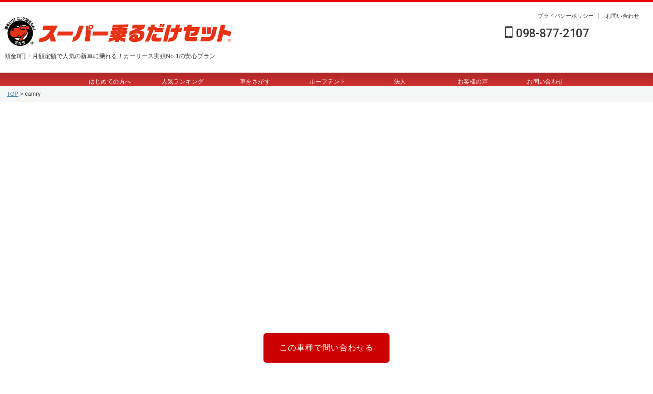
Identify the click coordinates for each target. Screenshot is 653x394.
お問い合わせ (622, 16)
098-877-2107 (547, 33)
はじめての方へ (110, 81)
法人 (400, 81)
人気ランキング (182, 81)
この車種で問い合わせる (326, 346)
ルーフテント (327, 81)
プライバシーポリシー (566, 16)
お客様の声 (473, 81)
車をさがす (255, 81)
